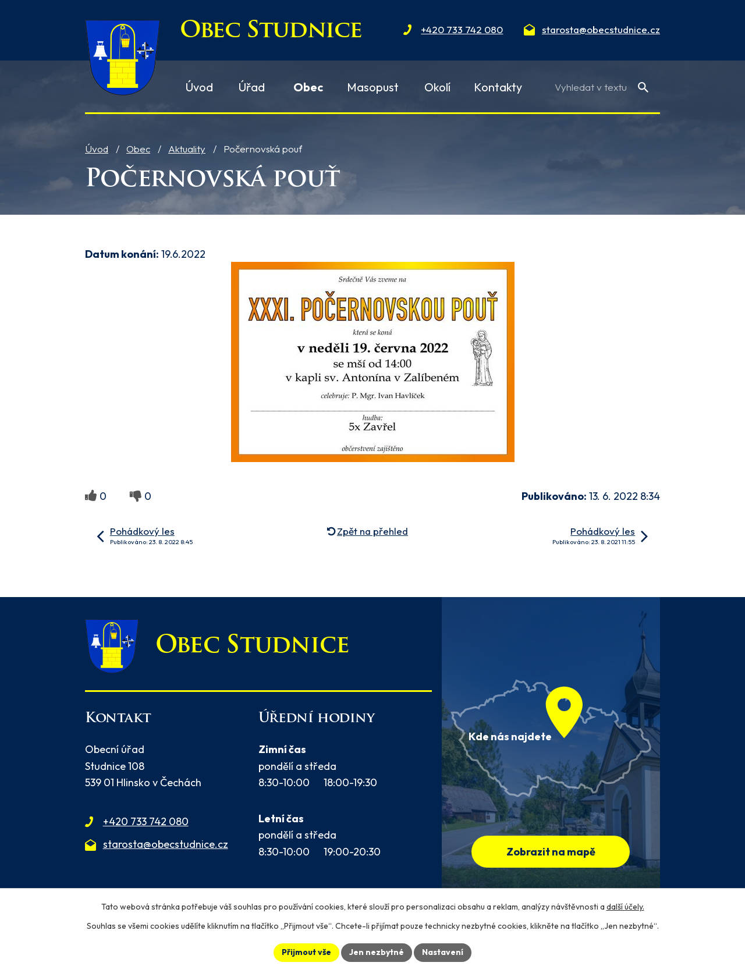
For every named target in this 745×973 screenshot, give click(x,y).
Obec (138, 149)
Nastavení (442, 952)
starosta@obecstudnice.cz (165, 844)
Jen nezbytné (376, 952)
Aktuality (186, 149)
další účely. (625, 906)
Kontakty (498, 87)
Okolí (437, 87)
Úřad (252, 87)
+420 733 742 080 (146, 821)
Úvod (96, 149)
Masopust (373, 87)
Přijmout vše (306, 952)
